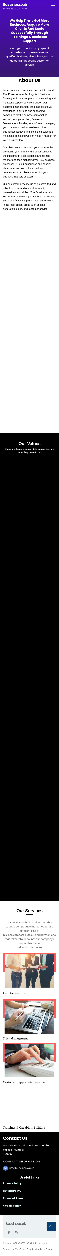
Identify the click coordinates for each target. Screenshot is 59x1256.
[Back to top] (51, 1226)
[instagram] (16, 1232)
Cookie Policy (12, 1205)
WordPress (20, 1249)
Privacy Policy (12, 1183)
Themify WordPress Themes (40, 1249)
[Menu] (53, 4)
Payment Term (13, 1198)
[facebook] (9, 1232)
